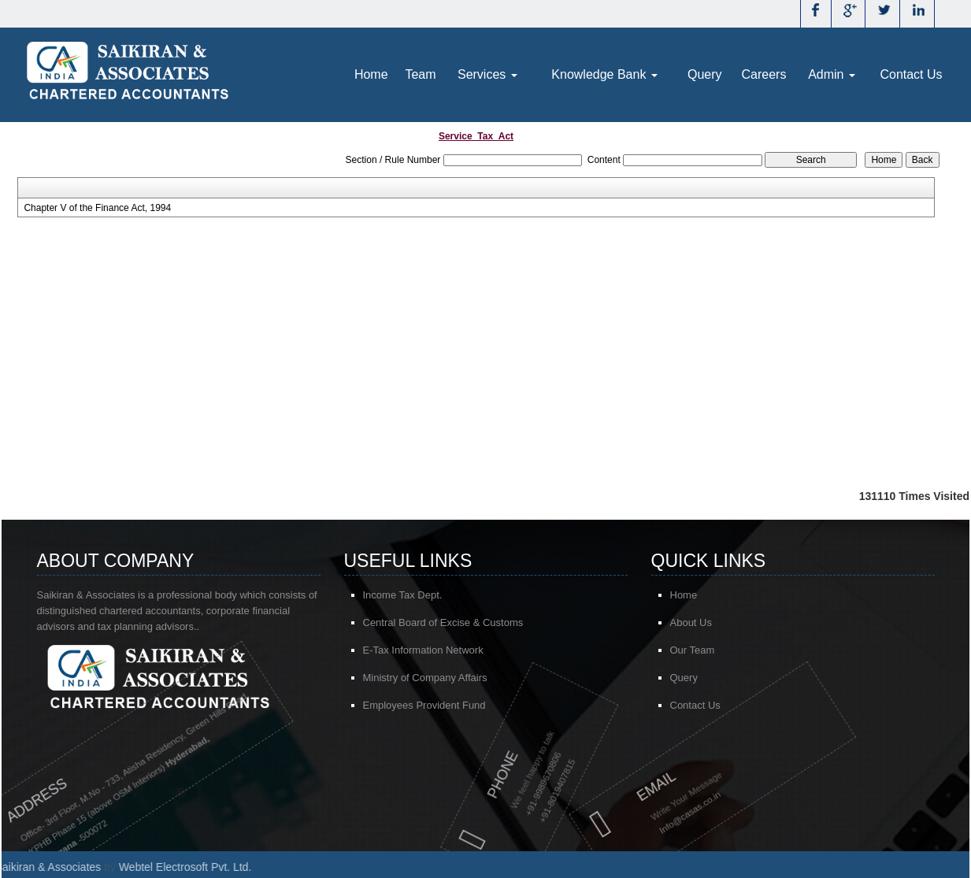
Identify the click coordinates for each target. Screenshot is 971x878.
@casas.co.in (639, 809)
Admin (831, 74)
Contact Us (911, 74)
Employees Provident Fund (424, 706)
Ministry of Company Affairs (425, 678)
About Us (696, 622)
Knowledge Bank (604, 74)
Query (704, 74)
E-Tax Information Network (423, 651)
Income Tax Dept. (403, 596)
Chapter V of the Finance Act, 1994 (97, 207)
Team (420, 74)
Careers (764, 74)
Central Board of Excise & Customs (443, 623)
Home (371, 74)
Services (487, 74)
